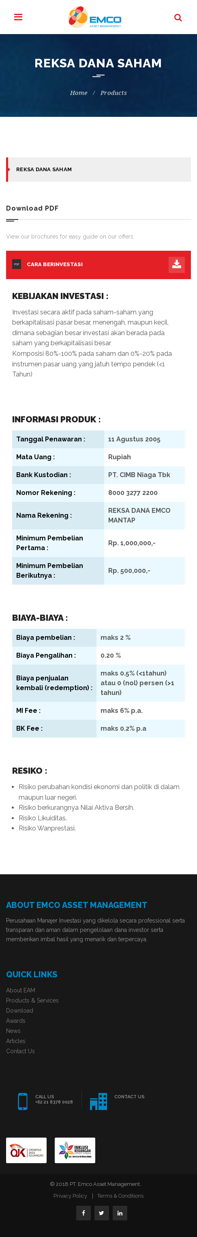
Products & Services (32, 1000)
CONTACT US (129, 1096)
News (13, 1031)
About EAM (20, 990)
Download (19, 1010)
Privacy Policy (70, 1196)
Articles (16, 1041)
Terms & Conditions (120, 1196)
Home (78, 93)
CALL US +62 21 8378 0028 (54, 1099)
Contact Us (20, 1051)
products (114, 93)
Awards (16, 1021)
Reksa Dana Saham (44, 169)
